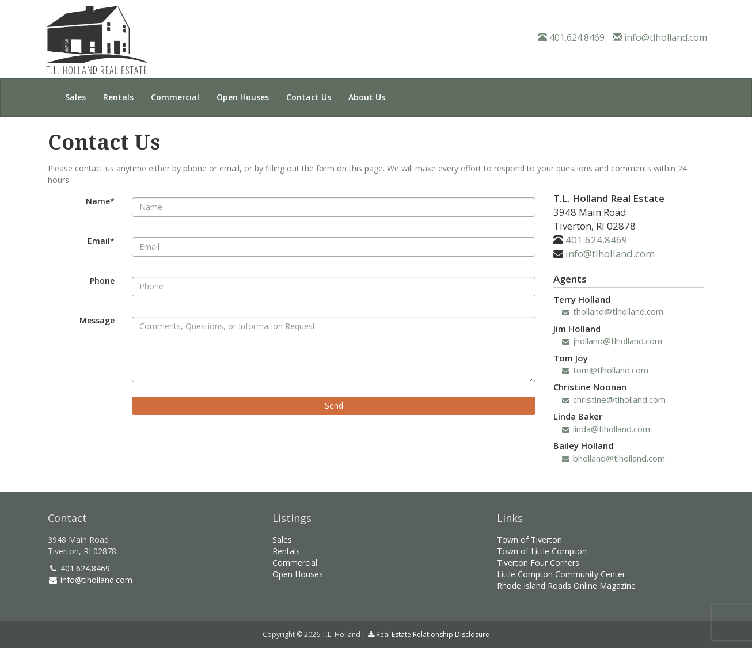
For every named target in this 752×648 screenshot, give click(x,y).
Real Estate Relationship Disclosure (428, 634)
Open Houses (243, 97)
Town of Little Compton (542, 551)
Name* (100, 201)
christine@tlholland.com (614, 399)
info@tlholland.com (660, 37)
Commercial (175, 97)
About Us (366, 97)
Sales (75, 97)
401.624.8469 (571, 37)
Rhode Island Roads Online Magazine (566, 585)
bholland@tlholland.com (613, 458)
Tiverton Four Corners (538, 562)
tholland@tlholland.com (612, 311)
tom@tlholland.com (605, 370)
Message (97, 320)
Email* (101, 240)
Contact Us (308, 97)
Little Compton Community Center (561, 574)
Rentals (118, 97)
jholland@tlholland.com (612, 340)
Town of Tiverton (529, 539)
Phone (102, 280)
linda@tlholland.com (606, 428)
